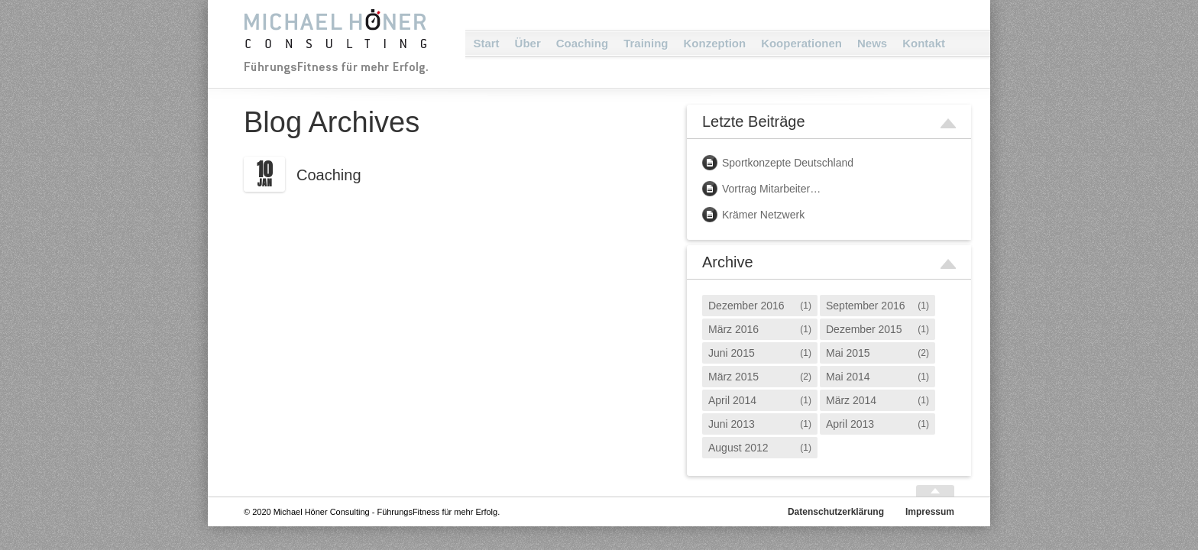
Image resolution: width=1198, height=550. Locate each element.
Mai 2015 (848, 353)
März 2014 (851, 400)
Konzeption (714, 43)
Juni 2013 (731, 424)
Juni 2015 (731, 353)
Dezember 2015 (864, 329)
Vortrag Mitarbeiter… (771, 189)
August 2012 (738, 448)
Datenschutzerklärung (836, 511)
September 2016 (865, 305)
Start (486, 43)
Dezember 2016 (746, 305)
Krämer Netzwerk (763, 215)
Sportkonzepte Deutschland (787, 163)
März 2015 (733, 376)
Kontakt (923, 43)
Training (645, 43)
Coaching (582, 43)
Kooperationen (801, 43)
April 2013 (850, 424)
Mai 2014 (848, 376)
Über (528, 43)
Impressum (929, 511)
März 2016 (733, 329)
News (872, 43)
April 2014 (732, 400)
